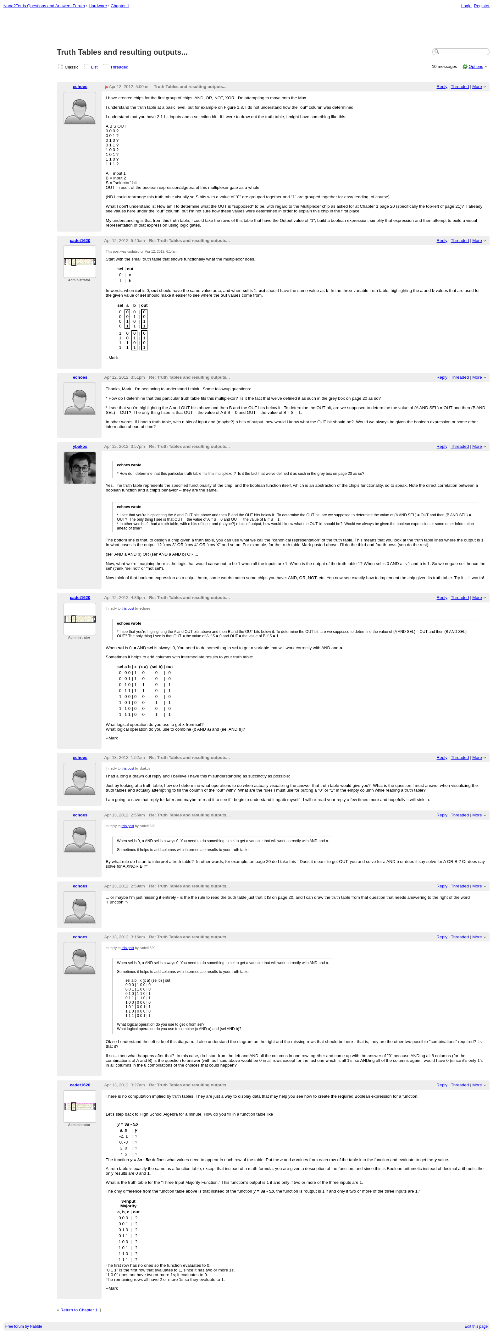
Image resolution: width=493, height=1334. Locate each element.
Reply (442, 86)
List (94, 67)
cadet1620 (80, 240)
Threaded (119, 67)
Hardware (98, 5)
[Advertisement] (246, 28)
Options (475, 66)
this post (127, 608)
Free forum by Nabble (23, 1326)
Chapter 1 (120, 5)
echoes (80, 86)
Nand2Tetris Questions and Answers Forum (44, 5)
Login (466, 5)
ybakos (80, 446)
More (477, 86)
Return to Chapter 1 (78, 1310)
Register (482, 5)
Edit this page (476, 1326)
